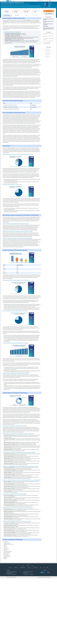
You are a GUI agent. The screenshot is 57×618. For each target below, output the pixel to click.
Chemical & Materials (50, 4)
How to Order (10, 567)
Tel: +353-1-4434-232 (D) (26, 574)
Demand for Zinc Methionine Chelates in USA (48, 39)
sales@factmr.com (14, 574)
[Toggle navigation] (50, 1)
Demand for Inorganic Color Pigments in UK (48, 34)
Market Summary (7, 15)
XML (44, 567)
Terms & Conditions (35, 567)
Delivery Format (15, 567)
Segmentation (17, 15)
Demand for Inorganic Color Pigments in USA (48, 36)
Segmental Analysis (45, 26)
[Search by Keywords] (42, 0)
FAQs (26, 15)
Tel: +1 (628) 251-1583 (8, 574)
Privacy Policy (29, 567)
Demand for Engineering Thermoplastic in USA (47, 43)
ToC (36, 15)
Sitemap (47, 567)
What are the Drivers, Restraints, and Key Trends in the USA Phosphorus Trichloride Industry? (48, 29)
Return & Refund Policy (22, 567)
